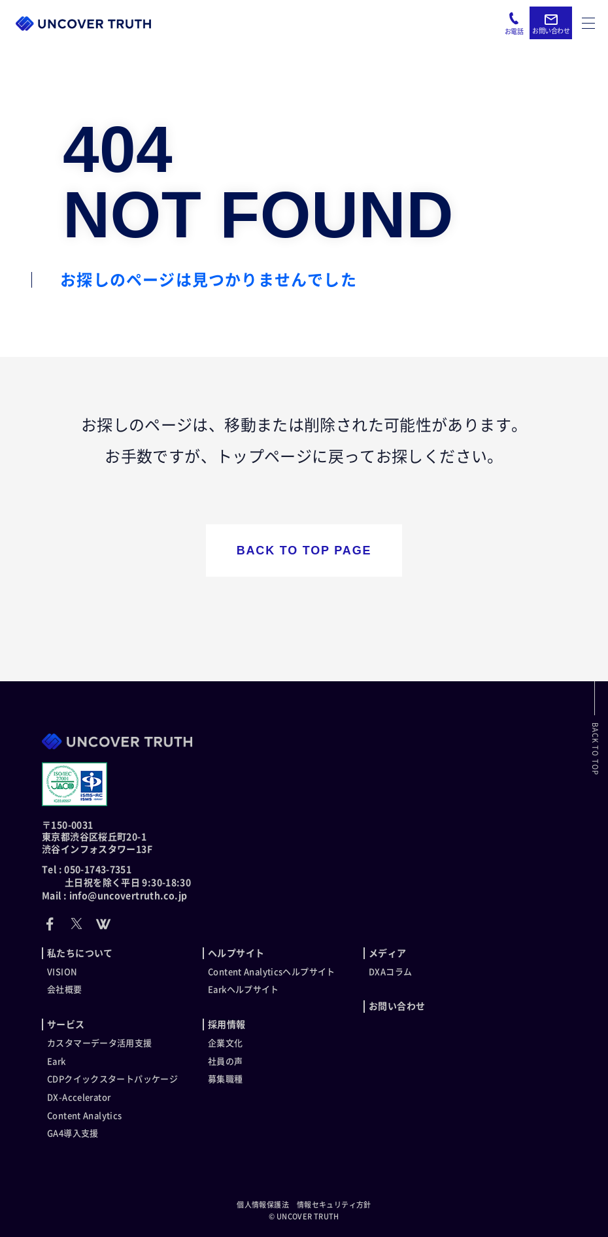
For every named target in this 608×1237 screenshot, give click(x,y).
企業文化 (225, 1043)
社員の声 (225, 1061)
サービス (66, 1024)
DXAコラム (390, 972)
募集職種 (225, 1079)
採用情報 (227, 1024)
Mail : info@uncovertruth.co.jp (114, 895)
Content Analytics (84, 1115)
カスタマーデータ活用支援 (99, 1043)
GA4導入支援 (73, 1133)
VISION (62, 972)
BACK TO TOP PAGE (304, 550)
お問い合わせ (397, 1006)
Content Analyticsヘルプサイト (271, 972)
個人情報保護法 (263, 1204)
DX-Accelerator (78, 1097)
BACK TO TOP (595, 748)
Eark (56, 1061)
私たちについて (80, 953)
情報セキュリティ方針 (334, 1204)
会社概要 (64, 989)
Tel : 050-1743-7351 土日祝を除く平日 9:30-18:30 (116, 876)
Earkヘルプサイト (243, 989)
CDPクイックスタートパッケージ (112, 1079)
